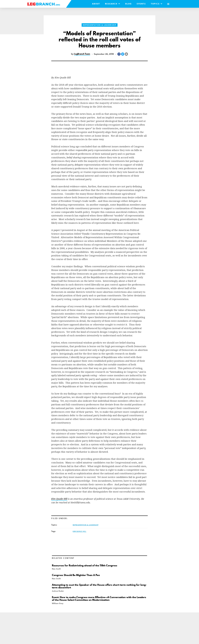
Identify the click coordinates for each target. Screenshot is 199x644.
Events (141, 4)
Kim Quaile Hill (79, 531)
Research (112, 4)
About (96, 4)
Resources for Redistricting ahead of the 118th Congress (84, 565)
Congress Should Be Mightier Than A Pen (76, 575)
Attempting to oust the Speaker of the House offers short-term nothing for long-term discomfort (99, 586)
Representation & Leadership (99, 25)
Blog (128, 4)
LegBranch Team (82, 54)
